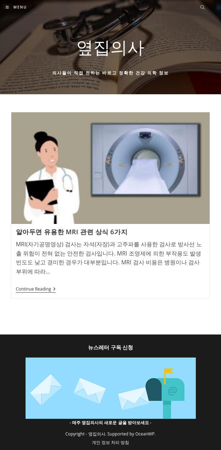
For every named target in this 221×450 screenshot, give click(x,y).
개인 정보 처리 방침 (110, 442)
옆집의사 (110, 46)
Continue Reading (36, 290)
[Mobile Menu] (16, 7)
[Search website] (203, 8)
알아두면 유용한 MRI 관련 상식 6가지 (71, 231)
